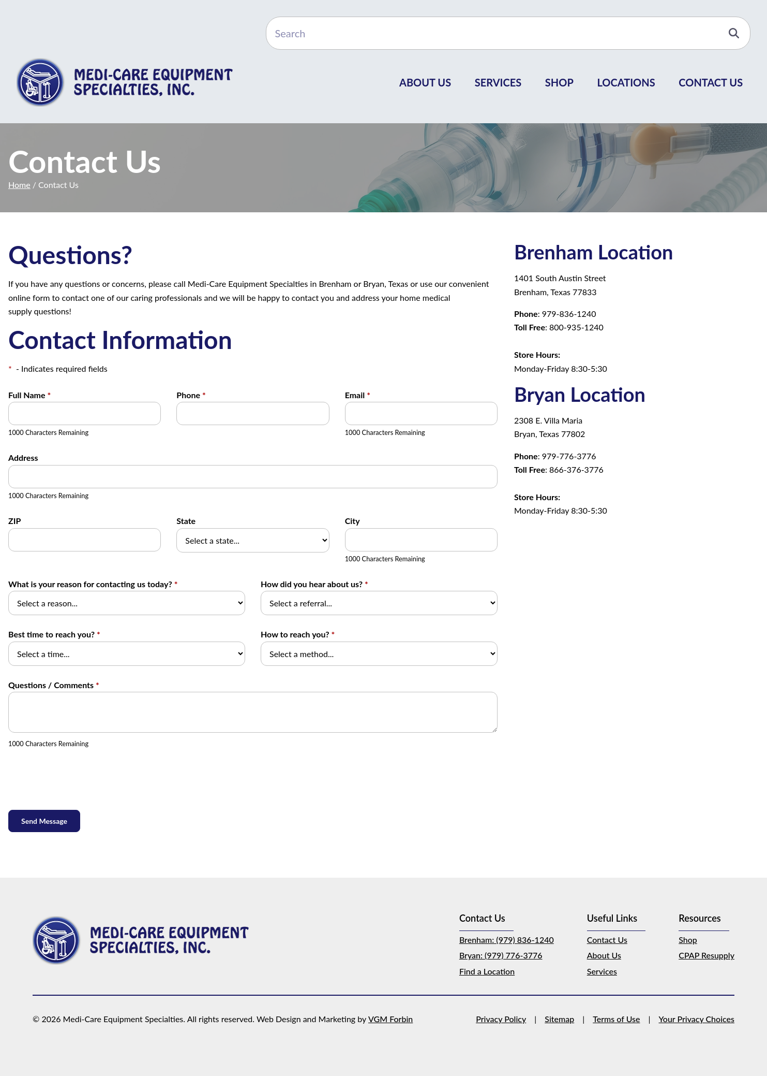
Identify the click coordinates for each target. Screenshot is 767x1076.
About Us (425, 82)
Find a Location (487, 971)
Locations (626, 82)
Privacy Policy (501, 1019)
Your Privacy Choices (697, 1019)
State (185, 521)
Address (23, 457)
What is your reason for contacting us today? (92, 584)
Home (19, 185)
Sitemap (559, 1019)
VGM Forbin (390, 1019)
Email (357, 395)
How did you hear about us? (314, 584)
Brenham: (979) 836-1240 (506, 939)
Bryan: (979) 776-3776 (501, 955)
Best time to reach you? (54, 634)
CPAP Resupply (706, 955)
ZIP (14, 521)
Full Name (29, 395)
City (352, 521)
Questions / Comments (53, 685)
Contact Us (711, 82)
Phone (190, 395)
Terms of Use (616, 1019)
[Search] (508, 33)
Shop (559, 82)
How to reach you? (298, 634)
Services (498, 82)
